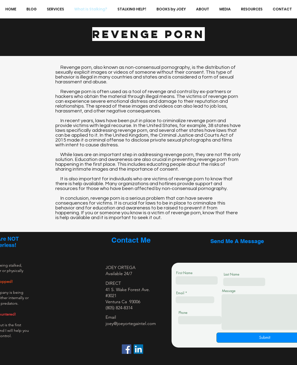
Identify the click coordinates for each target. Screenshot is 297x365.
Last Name (231, 274)
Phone (183, 312)
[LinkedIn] (138, 349)
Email (180, 293)
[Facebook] (126, 349)
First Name (184, 273)
